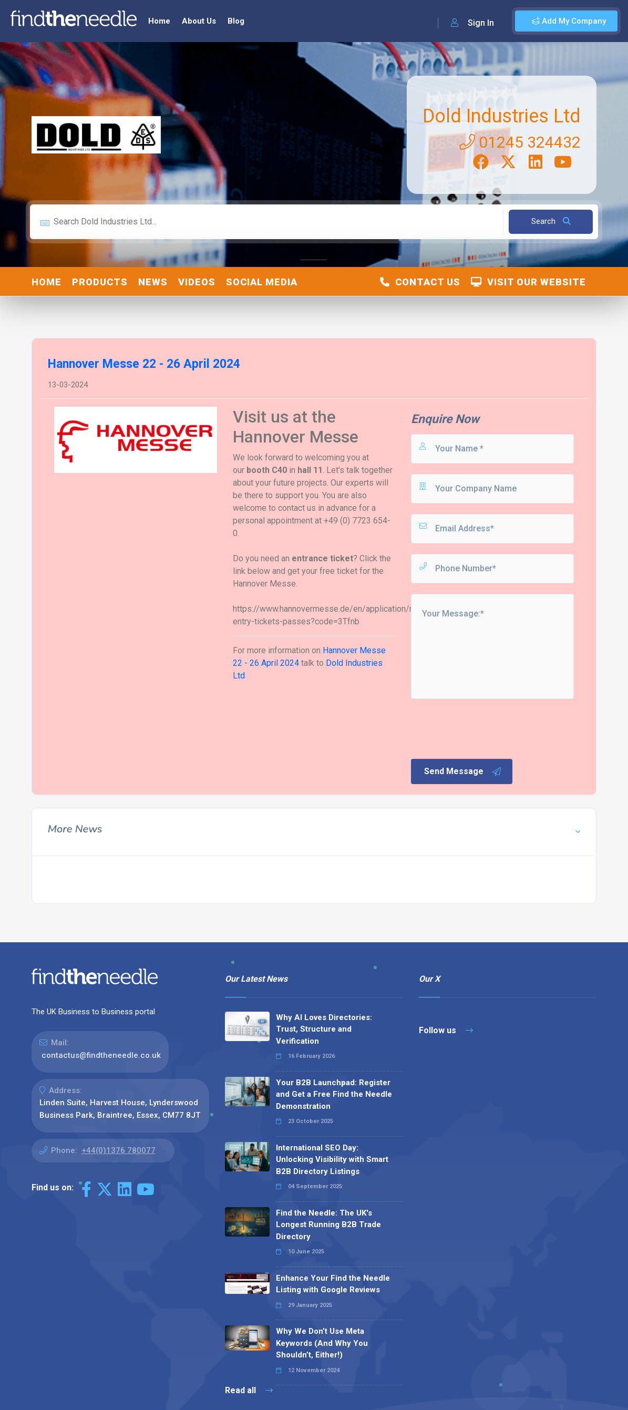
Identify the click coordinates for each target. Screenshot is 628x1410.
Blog (236, 21)
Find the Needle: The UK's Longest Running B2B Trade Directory (328, 1224)
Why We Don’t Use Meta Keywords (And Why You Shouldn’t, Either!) (322, 1343)
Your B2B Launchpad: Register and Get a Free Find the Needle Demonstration (334, 1094)
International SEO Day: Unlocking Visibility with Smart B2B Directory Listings (332, 1159)
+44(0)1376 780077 (118, 1150)
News (153, 281)
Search (551, 221)
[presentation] (489, 727)
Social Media (261, 281)
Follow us (446, 1030)
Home (159, 21)
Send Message (463, 771)
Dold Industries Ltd (502, 116)
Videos (196, 281)
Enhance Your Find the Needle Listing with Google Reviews (333, 1284)
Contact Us (420, 281)
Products (100, 281)
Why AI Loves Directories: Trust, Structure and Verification (324, 1029)
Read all (249, 1390)
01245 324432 (520, 142)
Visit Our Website (528, 281)
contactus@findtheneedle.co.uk (101, 1055)
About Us (199, 21)
